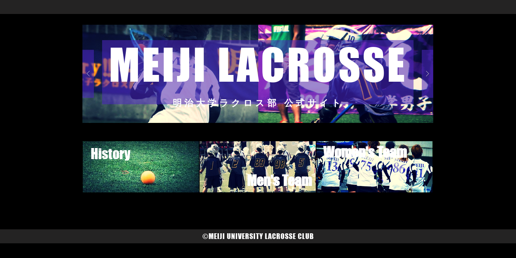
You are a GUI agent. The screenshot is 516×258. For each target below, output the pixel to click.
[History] (110, 153)
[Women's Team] (364, 152)
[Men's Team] (279, 180)
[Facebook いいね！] (232, 209)
